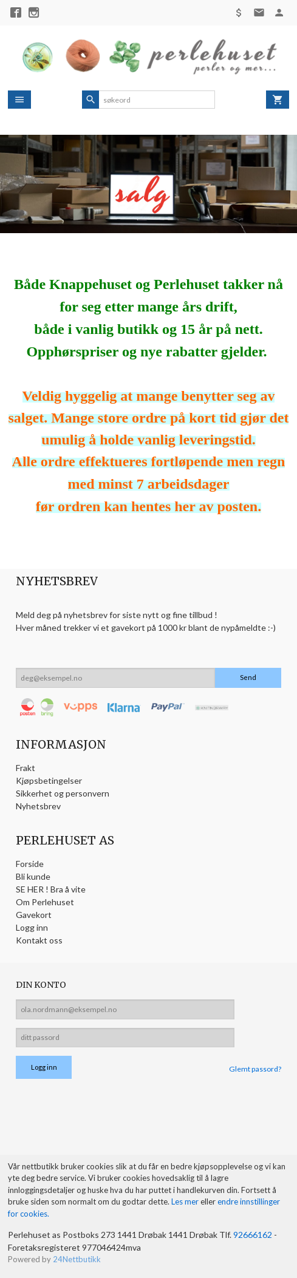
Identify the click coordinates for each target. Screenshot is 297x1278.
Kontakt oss (39, 940)
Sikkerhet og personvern (62, 793)
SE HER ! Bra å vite (51, 889)
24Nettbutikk (77, 1259)
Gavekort (34, 914)
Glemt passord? (255, 1068)
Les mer (185, 1201)
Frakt (25, 768)
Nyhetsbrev (38, 806)
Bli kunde (33, 876)
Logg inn (32, 927)
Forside (30, 863)
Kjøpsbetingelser (49, 780)
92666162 (252, 1234)
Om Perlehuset (45, 902)
